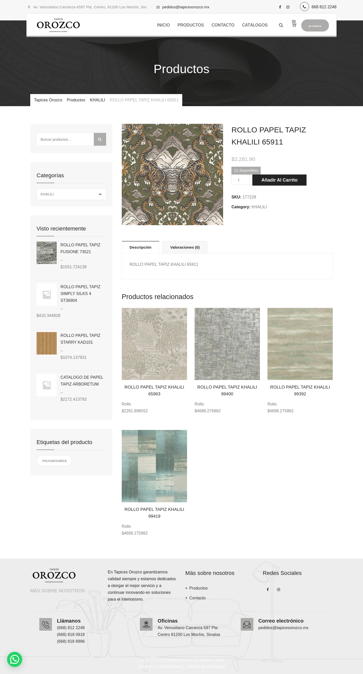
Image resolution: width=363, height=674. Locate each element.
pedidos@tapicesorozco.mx (185, 7)
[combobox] (71, 194)
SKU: (236, 197)
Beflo (220, 660)
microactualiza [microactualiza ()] (54, 460)
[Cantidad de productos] (240, 179)
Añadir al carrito (279, 180)
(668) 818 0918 (71, 634)
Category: (241, 207)
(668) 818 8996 (71, 641)
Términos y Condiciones (160, 666)
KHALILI (259, 207)
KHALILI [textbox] (71, 194)
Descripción (141, 247)
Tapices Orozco (179, 660)
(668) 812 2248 (71, 628)
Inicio (163, 25)
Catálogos (255, 25)
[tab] (140, 247)
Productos (190, 25)
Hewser (205, 660)
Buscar (100, 139)
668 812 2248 (324, 7)
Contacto (222, 25)
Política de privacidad (206, 666)
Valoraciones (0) (185, 247)
